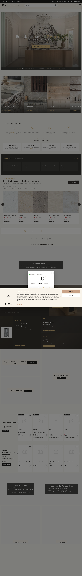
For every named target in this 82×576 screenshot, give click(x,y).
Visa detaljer (19, 573)
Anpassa (71, 564)
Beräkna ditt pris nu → (41, 292)
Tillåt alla (71, 560)
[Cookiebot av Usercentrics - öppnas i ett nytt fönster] (8, 573)
